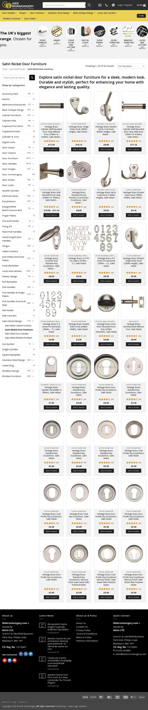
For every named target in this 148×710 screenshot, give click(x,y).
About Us (81, 623)
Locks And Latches (107, 13)
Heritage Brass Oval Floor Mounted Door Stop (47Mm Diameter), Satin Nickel (106, 328)
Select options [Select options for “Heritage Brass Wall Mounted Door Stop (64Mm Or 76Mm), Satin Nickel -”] (51, 215)
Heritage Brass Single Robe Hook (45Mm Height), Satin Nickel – (79, 129)
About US (6, 702)
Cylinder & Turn (10, 136)
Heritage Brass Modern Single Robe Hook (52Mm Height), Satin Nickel (133, 262)
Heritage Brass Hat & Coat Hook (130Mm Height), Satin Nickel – (106, 195)
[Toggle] (33, 93)
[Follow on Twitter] (30, 654)
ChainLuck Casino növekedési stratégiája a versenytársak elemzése (59, 662)
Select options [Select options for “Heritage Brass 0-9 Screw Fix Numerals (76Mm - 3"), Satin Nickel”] (106, 281)
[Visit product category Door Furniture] (114, 38)
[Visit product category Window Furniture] (128, 38)
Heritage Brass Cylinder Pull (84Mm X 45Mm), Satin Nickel (51, 390)
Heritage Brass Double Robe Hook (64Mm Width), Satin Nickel (79, 326)
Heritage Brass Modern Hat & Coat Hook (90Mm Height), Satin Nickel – (106, 130)
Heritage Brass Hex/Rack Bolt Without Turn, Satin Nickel (133, 326)
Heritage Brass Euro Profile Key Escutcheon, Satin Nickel (106, 390)
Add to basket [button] (78, 149)
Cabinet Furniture (11, 115)
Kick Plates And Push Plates (13, 258)
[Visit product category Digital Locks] (85, 38)
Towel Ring (8, 365)
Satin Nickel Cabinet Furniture (18, 325)
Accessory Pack (10, 93)
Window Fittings (10, 370)
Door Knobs (30, 18)
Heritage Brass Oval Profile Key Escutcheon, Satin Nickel (133, 453)
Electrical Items (10, 195)
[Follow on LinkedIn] (9, 660)
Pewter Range (9, 276)
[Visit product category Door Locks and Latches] (71, 40)
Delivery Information (87, 640)
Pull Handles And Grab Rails (14, 303)
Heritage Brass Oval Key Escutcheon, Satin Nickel (79, 516)
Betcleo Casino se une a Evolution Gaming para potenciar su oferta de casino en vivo (59, 643)
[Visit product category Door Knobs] (99, 38)
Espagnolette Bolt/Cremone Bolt (12, 208)
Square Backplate (11, 354)
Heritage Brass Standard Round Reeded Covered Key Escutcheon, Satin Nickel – (78, 197)
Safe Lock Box (9, 315)
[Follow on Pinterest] (4, 660)
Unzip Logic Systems (77, 706)
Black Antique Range (84, 13)
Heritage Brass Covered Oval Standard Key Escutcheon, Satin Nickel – (51, 263)
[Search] (89, 5)
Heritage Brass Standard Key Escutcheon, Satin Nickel (79, 391)
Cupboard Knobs (11, 131)
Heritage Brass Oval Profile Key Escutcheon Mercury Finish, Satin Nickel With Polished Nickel (106, 579)
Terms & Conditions (86, 633)
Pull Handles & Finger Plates (13, 294)
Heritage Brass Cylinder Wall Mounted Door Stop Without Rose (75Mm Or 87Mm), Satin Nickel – (51, 131)
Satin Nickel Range (17, 69)
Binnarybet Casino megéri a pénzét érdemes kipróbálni (58, 627)
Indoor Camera (10, 251)
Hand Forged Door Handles (12, 239)
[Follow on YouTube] (14, 660)
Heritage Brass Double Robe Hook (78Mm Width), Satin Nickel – (133, 195)
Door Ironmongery (12, 174)
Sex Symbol (8, 344)
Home (4, 69)
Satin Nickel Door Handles (17, 333)
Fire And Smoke (10, 220)
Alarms (6, 99)
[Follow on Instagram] (26, 654)
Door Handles (9, 13)
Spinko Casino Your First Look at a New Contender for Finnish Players (59, 678)
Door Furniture (38, 13)
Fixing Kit (7, 226)
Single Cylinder (10, 349)
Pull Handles (8, 287)
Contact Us (82, 626)
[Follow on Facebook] (21, 654)
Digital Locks (8, 142)
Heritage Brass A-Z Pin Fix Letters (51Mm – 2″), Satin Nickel (79, 261)
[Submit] (32, 77)
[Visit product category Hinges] (57, 37)
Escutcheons (8, 201)
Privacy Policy (83, 630)
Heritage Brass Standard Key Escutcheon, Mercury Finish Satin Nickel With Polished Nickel (78, 579)
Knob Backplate (10, 265)
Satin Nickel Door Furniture (19, 329)
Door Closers (9, 152)
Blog (14, 702)
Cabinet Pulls (9, 120)
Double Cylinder (10, 190)
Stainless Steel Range (59, 13)
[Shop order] (131, 66)
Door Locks (8, 185)
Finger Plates (9, 215)
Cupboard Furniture (12, 126)
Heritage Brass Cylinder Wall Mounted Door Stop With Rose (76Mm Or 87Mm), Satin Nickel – (133, 131)
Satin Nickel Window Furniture (18, 337)
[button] (125, 5)
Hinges (23, 13)
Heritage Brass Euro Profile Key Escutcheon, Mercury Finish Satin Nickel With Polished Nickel (133, 579)
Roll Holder (8, 310)
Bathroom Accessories (14, 104)
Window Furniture (12, 18)
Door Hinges (8, 169)
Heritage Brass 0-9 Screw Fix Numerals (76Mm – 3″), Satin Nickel (106, 262)
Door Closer (8, 147)
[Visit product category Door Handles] (42, 38)
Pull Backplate (9, 281)
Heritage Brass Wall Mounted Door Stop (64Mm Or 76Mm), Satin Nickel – (51, 196)
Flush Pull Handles (12, 231)
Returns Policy (83, 637)
